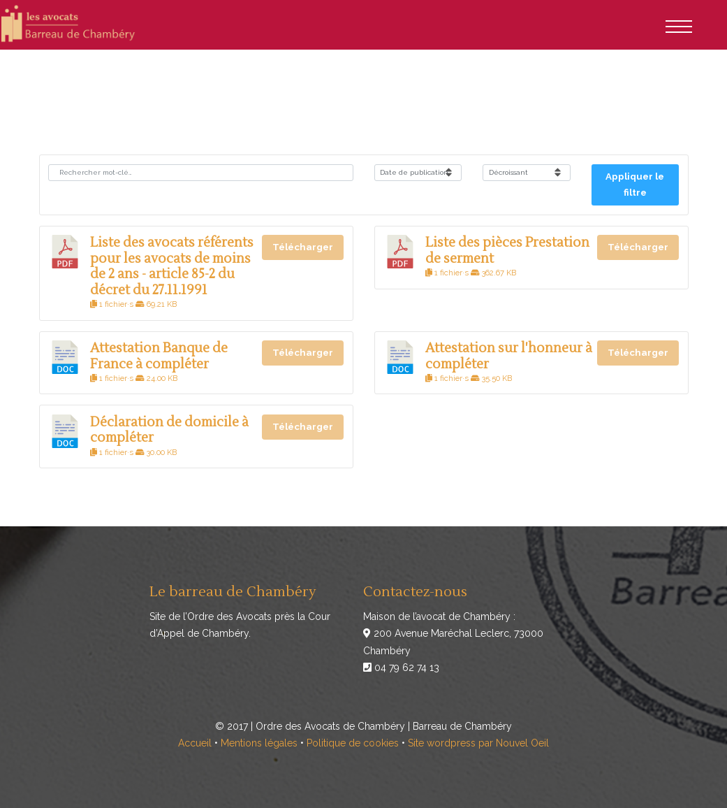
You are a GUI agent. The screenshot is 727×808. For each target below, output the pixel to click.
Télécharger (302, 246)
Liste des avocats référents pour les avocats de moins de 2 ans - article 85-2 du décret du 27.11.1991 (172, 266)
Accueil (195, 743)
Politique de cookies (353, 743)
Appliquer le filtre (634, 185)
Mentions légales (259, 743)
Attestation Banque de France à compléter (159, 356)
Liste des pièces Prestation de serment (507, 250)
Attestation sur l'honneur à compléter (508, 356)
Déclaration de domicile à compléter (169, 430)
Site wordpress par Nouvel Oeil (478, 743)
